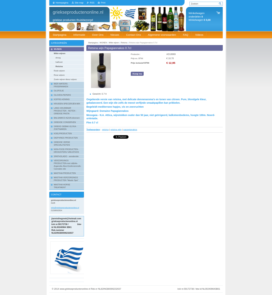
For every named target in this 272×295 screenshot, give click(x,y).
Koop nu (137, 73)
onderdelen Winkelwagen (200, 16)
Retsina (124, 43)
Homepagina (62, 2)
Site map (79, 2)
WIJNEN (103, 43)
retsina (105, 129)
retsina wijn (116, 129)
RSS (92, 2)
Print (103, 2)
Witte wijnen (114, 43)
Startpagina (93, 43)
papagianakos (130, 129)
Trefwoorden (93, 129)
